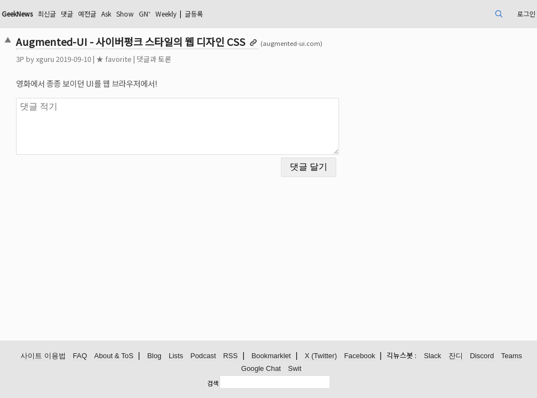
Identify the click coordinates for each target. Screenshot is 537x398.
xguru (96, 59)
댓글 (134, 13)
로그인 (471, 13)
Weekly (250, 13)
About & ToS (113, 356)
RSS (230, 356)
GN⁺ (224, 13)
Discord (482, 356)
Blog (154, 356)
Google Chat (261, 369)
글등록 (284, 13)
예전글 (157, 13)
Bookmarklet (271, 356)
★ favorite (165, 59)
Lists (176, 356)
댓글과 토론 (204, 59)
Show (201, 13)
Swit (294, 369)
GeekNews (75, 13)
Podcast (203, 356)
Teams (511, 356)
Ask (179, 13)
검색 (212, 383)
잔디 (456, 356)
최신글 (111, 13)
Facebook (359, 356)
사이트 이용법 (43, 356)
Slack (432, 356)
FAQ (80, 356)
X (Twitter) (321, 356)
